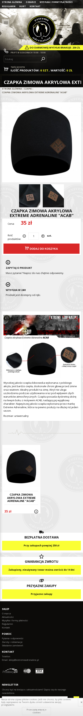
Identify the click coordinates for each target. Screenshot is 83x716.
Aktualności (8, 617)
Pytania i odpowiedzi (12, 638)
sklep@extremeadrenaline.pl (24, 659)
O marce (31, 2)
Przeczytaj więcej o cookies (36, 711)
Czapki (28, 88)
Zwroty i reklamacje (12, 642)
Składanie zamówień (12, 645)
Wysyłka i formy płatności (56, 2)
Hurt (22, 6)
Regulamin (8, 6)
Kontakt (35, 6)
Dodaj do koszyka (41, 248)
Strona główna (12, 2)
